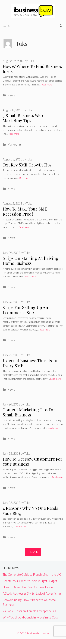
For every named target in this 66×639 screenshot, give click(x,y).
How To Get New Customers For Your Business (32, 461)
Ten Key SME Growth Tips (27, 165)
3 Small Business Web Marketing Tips (23, 118)
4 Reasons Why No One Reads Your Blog (30, 510)
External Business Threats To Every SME (30, 363)
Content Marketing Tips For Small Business (29, 412)
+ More (33, 551)
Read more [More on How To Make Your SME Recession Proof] (24, 227)
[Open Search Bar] (61, 25)
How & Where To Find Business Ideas (32, 68)
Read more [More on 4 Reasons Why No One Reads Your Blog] (21, 526)
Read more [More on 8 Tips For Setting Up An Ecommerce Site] (44, 329)
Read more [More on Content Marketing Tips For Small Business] (53, 428)
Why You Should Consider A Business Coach (31, 617)
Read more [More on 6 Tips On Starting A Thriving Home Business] (30, 276)
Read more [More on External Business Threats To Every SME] (55, 378)
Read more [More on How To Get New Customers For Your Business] (57, 477)
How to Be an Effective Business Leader (28, 587)
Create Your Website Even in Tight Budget (30, 581)
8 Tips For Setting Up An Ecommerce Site (25, 309)
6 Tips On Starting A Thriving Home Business (30, 260)
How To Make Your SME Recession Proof (25, 211)
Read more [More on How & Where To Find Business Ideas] (47, 84)
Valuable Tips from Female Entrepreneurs (29, 611)
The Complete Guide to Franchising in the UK (32, 574)
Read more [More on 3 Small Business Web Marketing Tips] (14, 133)
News (11, 95)
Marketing (14, 144)
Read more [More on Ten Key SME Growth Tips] (24, 178)
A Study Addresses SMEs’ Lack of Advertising (32, 593)
